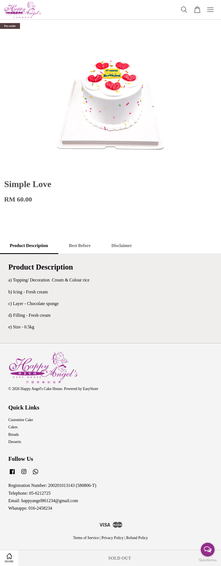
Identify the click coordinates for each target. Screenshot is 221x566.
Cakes (12, 427)
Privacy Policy (112, 538)
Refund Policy (137, 538)
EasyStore (90, 389)
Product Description (29, 245)
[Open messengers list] (208, 550)
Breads (13, 434)
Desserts (14, 442)
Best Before (80, 245)
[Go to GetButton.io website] (208, 560)
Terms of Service (86, 538)
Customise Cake (20, 420)
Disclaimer (121, 245)
